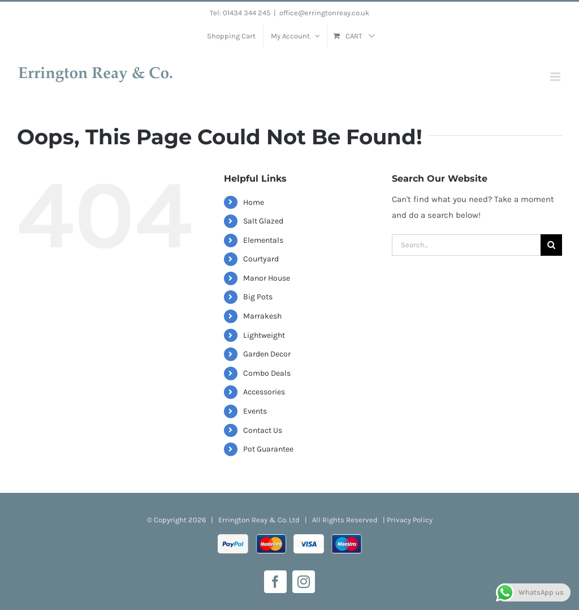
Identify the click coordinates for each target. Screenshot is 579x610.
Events (255, 411)
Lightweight (264, 335)
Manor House (266, 278)
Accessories (264, 392)
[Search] (551, 245)
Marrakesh (262, 316)
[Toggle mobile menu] (556, 77)
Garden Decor (267, 354)
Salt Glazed (263, 221)
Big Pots (258, 297)
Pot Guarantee (268, 449)
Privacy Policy (410, 520)
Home (253, 202)
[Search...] (466, 245)
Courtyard (261, 259)
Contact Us (262, 430)
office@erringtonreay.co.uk (324, 12)
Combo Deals (267, 373)
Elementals (263, 240)
